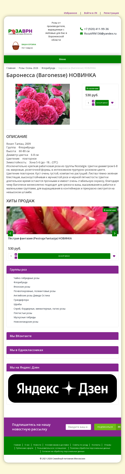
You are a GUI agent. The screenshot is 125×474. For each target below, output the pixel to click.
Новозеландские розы (24, 321)
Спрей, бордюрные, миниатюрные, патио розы (37, 308)
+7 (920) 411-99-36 (94, 29)
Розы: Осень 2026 (28, 68)
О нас (27, 445)
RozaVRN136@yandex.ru (98, 33)
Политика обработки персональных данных (90, 448)
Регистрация (111, 12)
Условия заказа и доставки (57, 445)
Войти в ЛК (90, 12)
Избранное (71, 12)
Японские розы (20, 286)
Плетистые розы (21, 313)
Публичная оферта (24, 448)
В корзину (102, 102)
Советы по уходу (80, 445)
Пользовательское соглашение (51, 448)
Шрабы (16, 304)
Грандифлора (19, 299)
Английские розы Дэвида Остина (30, 295)
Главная (10, 68)
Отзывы (107, 445)
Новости (37, 445)
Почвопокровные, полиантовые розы (33, 291)
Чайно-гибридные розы (24, 278)
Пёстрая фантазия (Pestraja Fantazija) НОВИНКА (40, 238)
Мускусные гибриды (23, 317)
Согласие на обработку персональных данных (63, 451)
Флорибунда (48, 68)
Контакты (96, 445)
